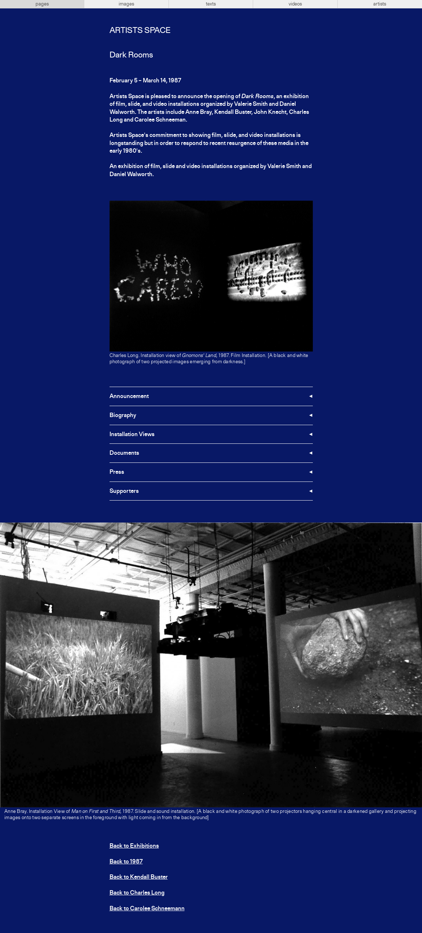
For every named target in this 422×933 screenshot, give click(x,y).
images (126, 4)
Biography (123, 416)
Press (117, 472)
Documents (124, 453)
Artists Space (140, 31)
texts (211, 4)
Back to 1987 (126, 862)
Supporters (124, 491)
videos (295, 4)
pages (42, 4)
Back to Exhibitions (134, 846)
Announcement (129, 396)
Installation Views (132, 435)
